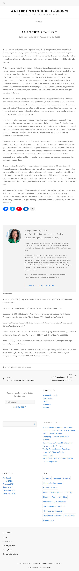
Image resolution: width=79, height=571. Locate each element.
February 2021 (8, 484)
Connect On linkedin (41, 286)
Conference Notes (50, 488)
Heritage (69, 492)
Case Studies (47, 398)
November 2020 (9, 493)
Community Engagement (52, 483)
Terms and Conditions (10, 554)
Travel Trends (69, 515)
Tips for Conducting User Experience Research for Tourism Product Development (56, 452)
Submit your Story (9, 546)
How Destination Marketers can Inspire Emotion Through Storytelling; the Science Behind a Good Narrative (59, 430)
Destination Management (22, 367)
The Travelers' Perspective (53, 511)
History (46, 497)
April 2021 (7, 478)
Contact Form (7, 541)
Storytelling (62, 497)
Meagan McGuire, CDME (29, 37)
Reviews (46, 407)
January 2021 (8, 487)
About (5, 537)
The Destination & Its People (54, 506)
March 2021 (7, 481)
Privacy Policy (7, 550)
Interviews (47, 404)
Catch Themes (46, 567)
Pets (53, 497)
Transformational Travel (52, 515)
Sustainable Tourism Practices (54, 501)
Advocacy (47, 478)
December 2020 (9, 490)
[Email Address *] (20, 402)
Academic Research (50, 395)
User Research (48, 520)
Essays (7, 367)
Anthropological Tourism (39, 11)
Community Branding (61, 478)
